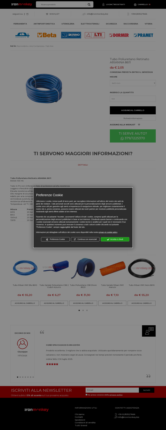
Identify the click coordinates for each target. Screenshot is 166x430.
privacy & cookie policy (108, 232)
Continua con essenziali (85, 239)
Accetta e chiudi (115, 239)
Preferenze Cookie (55, 239)
